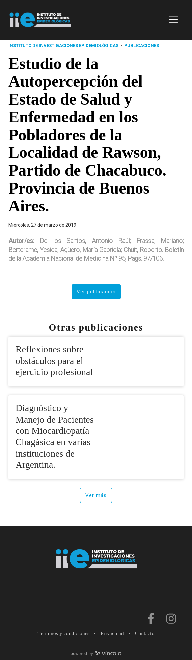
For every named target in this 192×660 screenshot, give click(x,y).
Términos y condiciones (63, 633)
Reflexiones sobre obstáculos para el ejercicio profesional (54, 360)
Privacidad (112, 633)
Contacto (145, 633)
